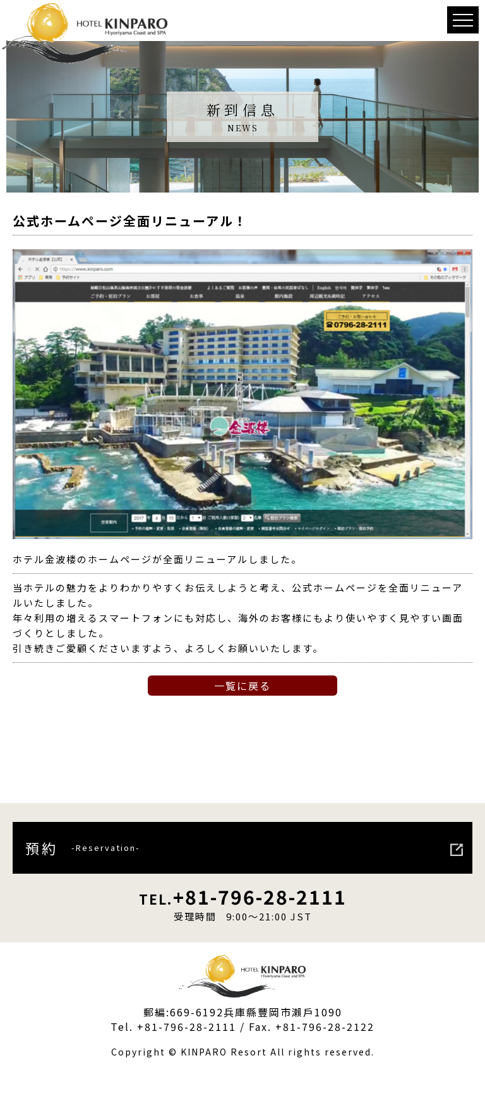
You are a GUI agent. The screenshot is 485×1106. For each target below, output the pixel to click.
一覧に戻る (242, 685)
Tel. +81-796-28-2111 (173, 1026)
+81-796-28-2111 (243, 896)
